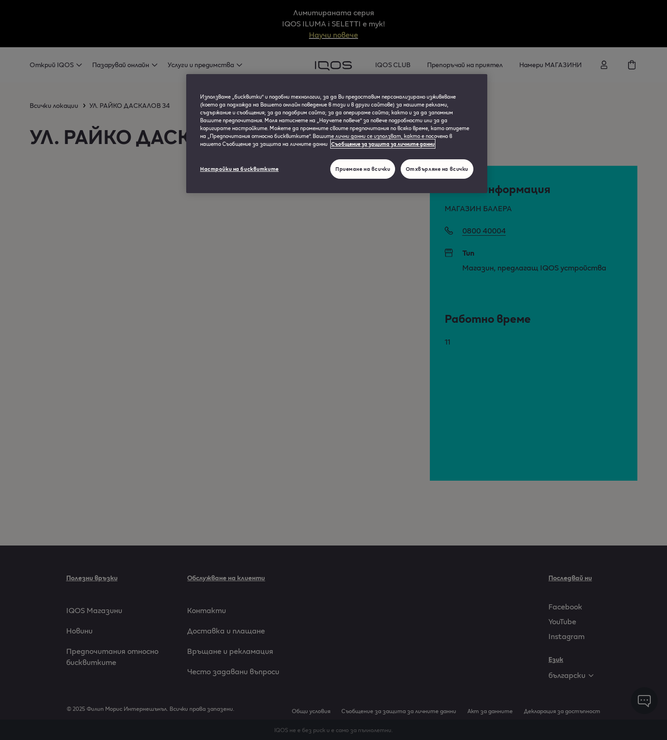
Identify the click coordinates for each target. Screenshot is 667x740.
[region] (336, 133)
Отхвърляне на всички (437, 169)
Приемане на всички (362, 169)
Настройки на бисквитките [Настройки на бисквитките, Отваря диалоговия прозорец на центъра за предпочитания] (239, 169)
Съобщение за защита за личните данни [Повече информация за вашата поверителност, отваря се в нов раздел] (382, 144)
